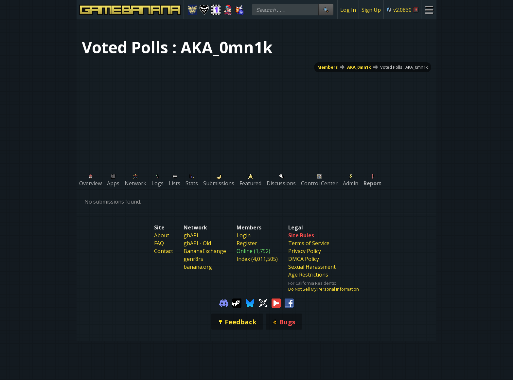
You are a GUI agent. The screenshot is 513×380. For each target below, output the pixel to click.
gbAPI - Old (197, 243)
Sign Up (371, 9)
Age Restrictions (308, 274)
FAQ (159, 243)
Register (247, 243)
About (161, 235)
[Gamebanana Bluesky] (250, 302)
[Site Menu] (428, 9)
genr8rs (193, 258)
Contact (163, 251)
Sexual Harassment (312, 266)
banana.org (198, 266)
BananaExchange (205, 251)
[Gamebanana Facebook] (289, 302)
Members (327, 67)
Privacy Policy (304, 251)
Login (244, 235)
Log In (348, 9)
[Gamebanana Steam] (237, 302)
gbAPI (191, 235)
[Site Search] (325, 9)
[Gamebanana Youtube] (276, 302)
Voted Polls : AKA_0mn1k (404, 67)
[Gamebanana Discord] (224, 302)
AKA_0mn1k (359, 67)
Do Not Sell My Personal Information (323, 289)
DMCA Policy (303, 258)
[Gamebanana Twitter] (263, 302)
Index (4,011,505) (257, 258)
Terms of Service (308, 243)
